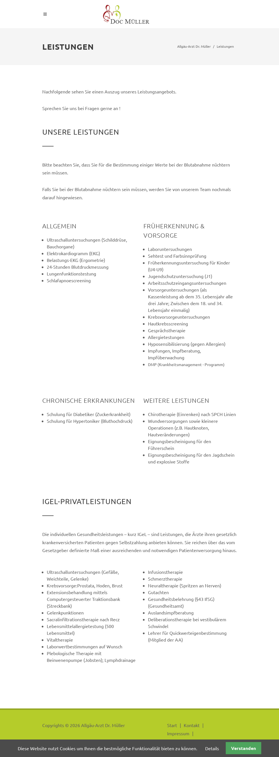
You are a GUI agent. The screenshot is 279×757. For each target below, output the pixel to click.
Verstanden (243, 748)
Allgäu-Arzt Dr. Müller (194, 46)
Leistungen (225, 46)
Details (212, 748)
